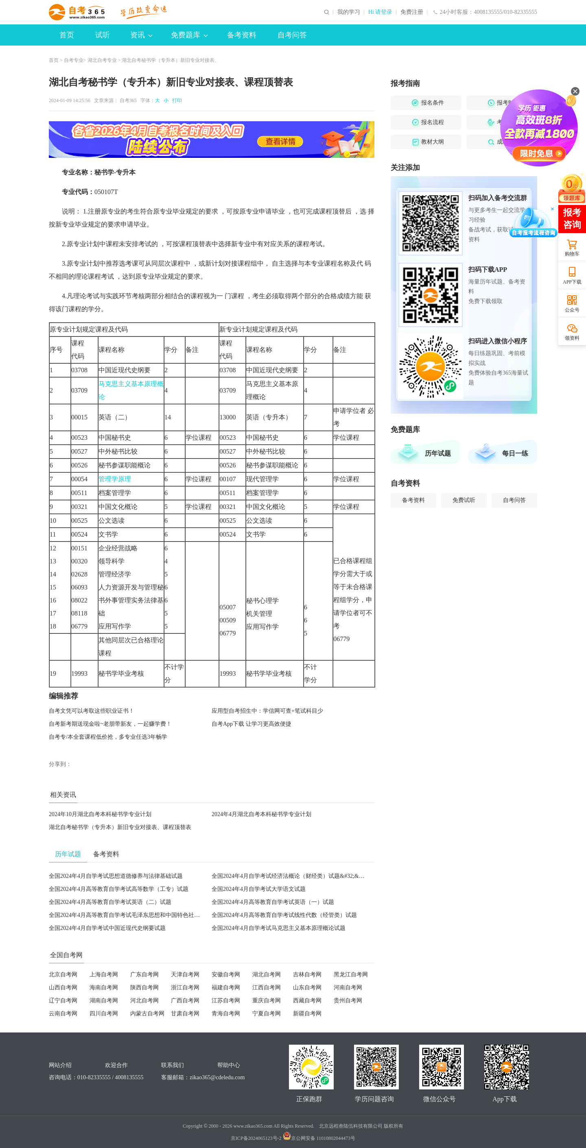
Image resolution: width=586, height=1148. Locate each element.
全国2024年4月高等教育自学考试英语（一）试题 (273, 902)
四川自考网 (104, 1014)
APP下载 (572, 282)
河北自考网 (144, 1000)
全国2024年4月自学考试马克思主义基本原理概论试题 (278, 928)
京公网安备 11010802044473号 (319, 1138)
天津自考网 (185, 974)
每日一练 (515, 453)
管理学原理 (114, 479)
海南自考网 (104, 987)
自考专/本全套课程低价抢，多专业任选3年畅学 (108, 737)
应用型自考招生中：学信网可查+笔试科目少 (267, 711)
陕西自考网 (144, 987)
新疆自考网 (307, 1014)
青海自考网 (226, 1014)
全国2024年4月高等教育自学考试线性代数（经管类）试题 (284, 915)
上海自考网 (104, 974)
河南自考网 (348, 987)
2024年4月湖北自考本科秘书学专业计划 (261, 814)
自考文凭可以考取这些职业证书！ (91, 711)
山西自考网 (63, 987)
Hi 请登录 (380, 12)
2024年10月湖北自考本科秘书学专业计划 (100, 814)
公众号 (572, 310)
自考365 (128, 100)
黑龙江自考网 (351, 974)
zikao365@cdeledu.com (217, 1077)
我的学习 (348, 12)
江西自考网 (266, 987)
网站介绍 (60, 1065)
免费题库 (189, 35)
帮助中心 (228, 1065)
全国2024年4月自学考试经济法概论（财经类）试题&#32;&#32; (290, 876)
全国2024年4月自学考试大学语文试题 (259, 889)
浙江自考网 (185, 987)
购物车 (572, 254)
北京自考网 (63, 974)
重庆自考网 (266, 1000)
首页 (66, 35)
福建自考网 (226, 987)
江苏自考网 (226, 1000)
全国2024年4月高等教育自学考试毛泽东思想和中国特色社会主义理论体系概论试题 (153, 915)
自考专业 (73, 60)
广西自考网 (185, 1000)
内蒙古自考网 (147, 1014)
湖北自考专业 (102, 60)
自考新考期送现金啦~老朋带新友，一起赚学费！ (110, 724)
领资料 (572, 338)
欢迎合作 (116, 1065)
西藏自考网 (307, 1000)
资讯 (141, 35)
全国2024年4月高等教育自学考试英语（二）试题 (110, 902)
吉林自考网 (307, 974)
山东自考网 (307, 987)
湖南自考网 (104, 1000)
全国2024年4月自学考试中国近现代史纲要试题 (107, 928)
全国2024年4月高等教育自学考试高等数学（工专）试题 (118, 889)
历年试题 (438, 453)
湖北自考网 (266, 974)
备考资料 (241, 35)
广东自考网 (144, 974)
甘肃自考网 (185, 1014)
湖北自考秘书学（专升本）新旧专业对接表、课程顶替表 (120, 827)
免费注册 (411, 12)
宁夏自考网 (266, 1014)
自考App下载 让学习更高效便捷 (251, 724)
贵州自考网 (348, 1000)
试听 (102, 35)
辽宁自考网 (63, 1000)
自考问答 (292, 35)
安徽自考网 (226, 974)
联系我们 (172, 1065)
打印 (176, 100)
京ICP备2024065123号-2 (256, 1138)
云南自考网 (63, 1014)
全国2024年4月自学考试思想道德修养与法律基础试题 (116, 876)
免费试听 (464, 500)
